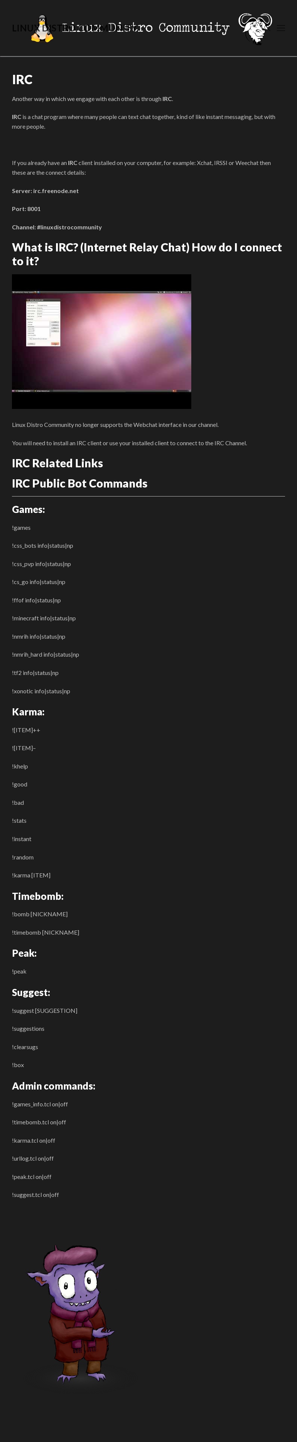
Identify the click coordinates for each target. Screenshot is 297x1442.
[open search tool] (267, 28)
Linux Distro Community (74, 27)
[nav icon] (281, 28)
